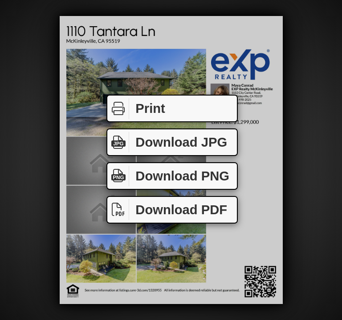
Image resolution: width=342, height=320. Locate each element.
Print (136, 108)
